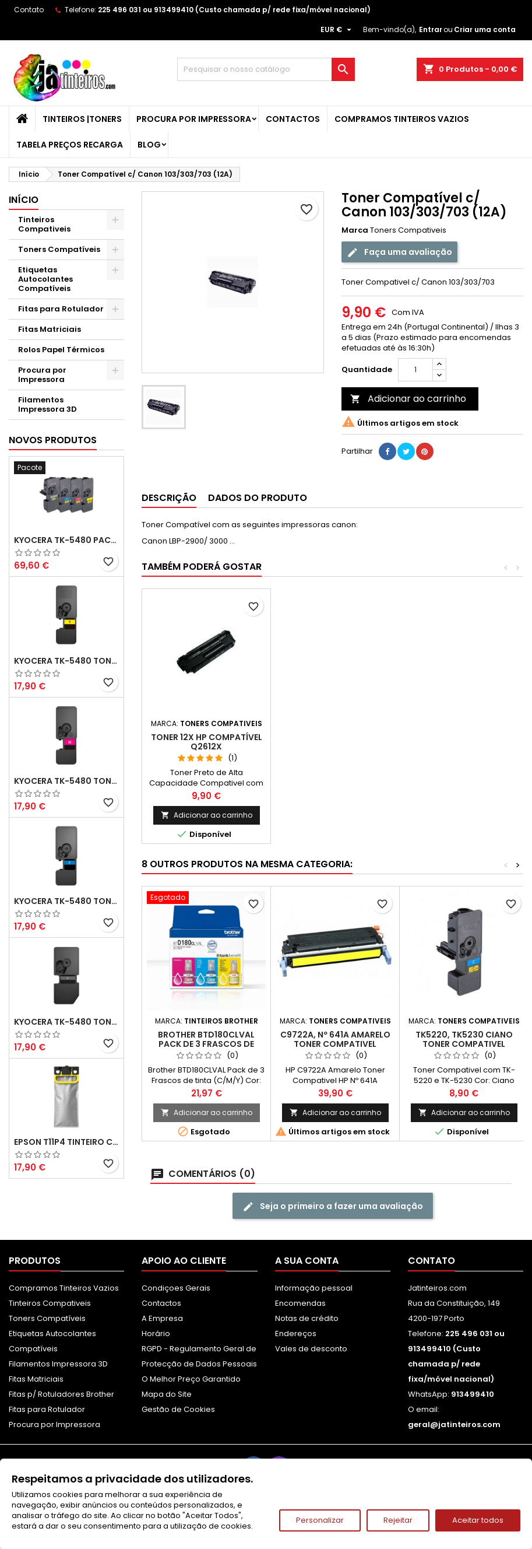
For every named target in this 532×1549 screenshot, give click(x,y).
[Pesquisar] (265, 69)
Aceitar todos (477, 1520)
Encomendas (300, 1303)
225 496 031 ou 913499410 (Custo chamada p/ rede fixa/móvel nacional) (234, 10)
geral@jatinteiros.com (454, 1424)
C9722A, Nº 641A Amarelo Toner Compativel (335, 1039)
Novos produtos (53, 440)
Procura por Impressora (193, 119)
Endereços (295, 1333)
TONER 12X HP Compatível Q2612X (206, 741)
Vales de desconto (311, 1348)
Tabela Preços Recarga (69, 144)
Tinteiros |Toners (82, 119)
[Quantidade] (415, 369)
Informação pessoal (314, 1288)
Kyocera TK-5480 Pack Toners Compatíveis (66, 540)
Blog (149, 144)
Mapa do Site (167, 1394)
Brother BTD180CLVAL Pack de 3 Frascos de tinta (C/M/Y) (206, 1044)
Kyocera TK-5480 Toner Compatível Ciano (66, 901)
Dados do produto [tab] (257, 497)
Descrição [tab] (169, 497)
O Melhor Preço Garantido (191, 1379)
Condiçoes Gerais (176, 1288)
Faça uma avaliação (399, 252)
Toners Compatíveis (59, 249)
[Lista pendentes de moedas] (337, 30)
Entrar (430, 29)
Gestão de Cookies (178, 1409)
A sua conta (307, 1260)
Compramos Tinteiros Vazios (401, 119)
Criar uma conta (485, 29)
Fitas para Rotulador (61, 308)
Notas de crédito (307, 1318)
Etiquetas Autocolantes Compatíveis (45, 279)
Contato (29, 10)
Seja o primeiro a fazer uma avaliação (332, 1206)
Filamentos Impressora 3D (47, 404)
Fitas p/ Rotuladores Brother (61, 1394)
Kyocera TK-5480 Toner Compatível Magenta (66, 781)
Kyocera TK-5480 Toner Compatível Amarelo (66, 660)
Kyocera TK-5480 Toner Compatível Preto (66, 1021)
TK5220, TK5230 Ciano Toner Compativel (464, 1039)
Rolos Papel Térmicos (61, 349)
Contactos (293, 119)
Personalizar (320, 1520)
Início (23, 199)
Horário (156, 1333)
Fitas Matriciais (49, 329)
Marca (354, 230)
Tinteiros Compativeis (44, 224)
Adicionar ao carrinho (408, 398)
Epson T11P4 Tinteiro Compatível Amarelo (66, 1142)
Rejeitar (398, 1520)
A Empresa (162, 1318)
